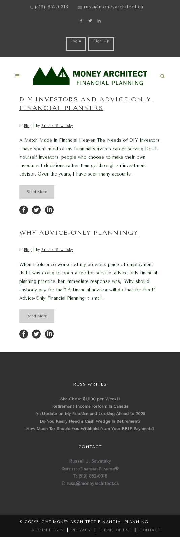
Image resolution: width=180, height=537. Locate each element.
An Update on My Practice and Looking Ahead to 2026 (90, 413)
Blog (28, 126)
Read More (37, 192)
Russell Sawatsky (57, 126)
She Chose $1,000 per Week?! (90, 399)
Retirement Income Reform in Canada (90, 406)
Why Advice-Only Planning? (78, 232)
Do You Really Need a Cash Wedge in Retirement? (90, 421)
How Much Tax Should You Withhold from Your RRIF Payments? (90, 428)
